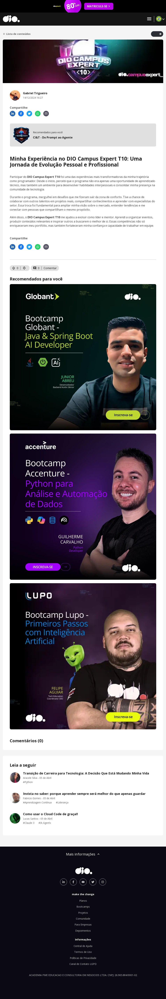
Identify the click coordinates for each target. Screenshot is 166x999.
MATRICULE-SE (98, 6)
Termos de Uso (83, 952)
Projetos (83, 912)
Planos (83, 900)
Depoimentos (83, 930)
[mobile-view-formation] (83, 135)
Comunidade (83, 918)
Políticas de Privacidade (83, 958)
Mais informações (83, 854)
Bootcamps (83, 906)
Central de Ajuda (83, 946)
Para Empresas (83, 924)
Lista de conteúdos (17, 34)
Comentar (50, 268)
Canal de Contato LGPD (83, 964)
